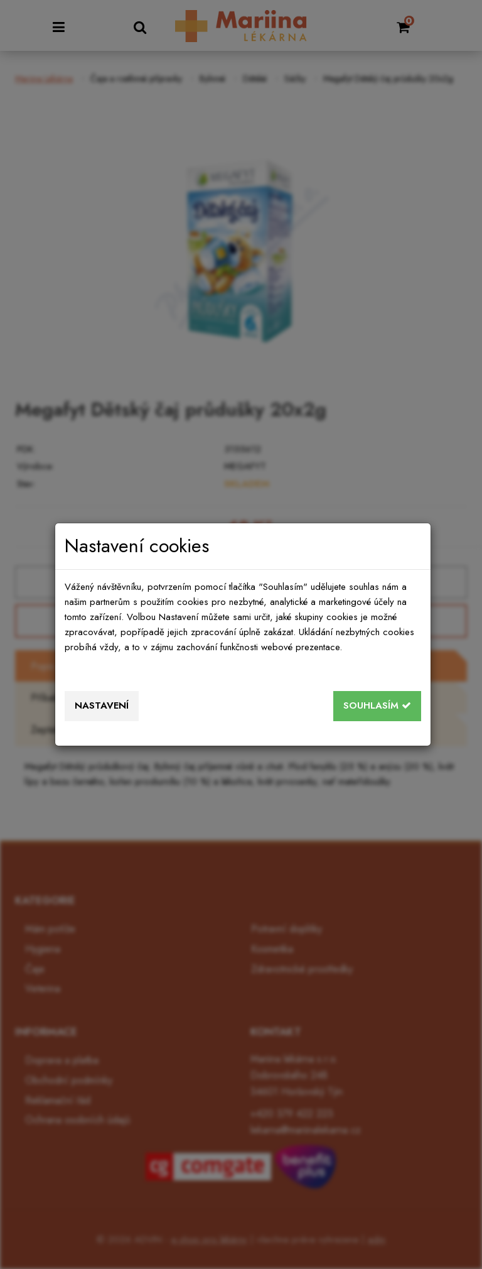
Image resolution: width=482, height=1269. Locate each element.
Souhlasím (377, 705)
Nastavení (102, 705)
